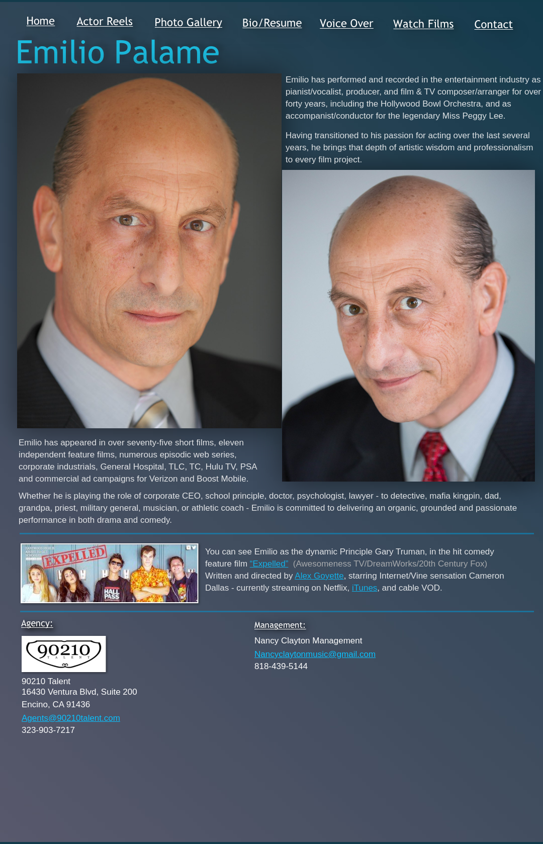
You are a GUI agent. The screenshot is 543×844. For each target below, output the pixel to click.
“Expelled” (269, 564)
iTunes (364, 588)
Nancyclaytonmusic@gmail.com (315, 654)
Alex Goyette (319, 576)
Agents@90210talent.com (71, 718)
